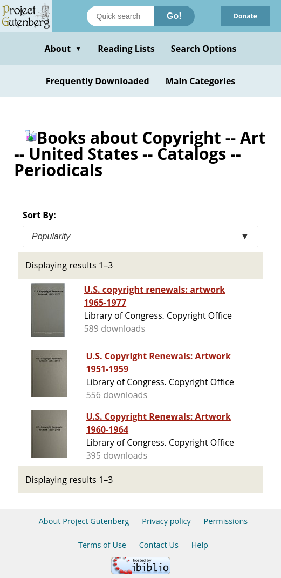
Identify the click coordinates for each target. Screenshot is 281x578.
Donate (245, 16)
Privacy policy (166, 521)
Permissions (226, 521)
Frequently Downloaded (97, 81)
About (62, 48)
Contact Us (159, 545)
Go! (174, 16)
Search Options (204, 49)
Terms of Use (102, 545)
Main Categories (201, 81)
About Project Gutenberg (84, 521)
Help (199, 545)
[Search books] (120, 16)
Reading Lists (126, 49)
